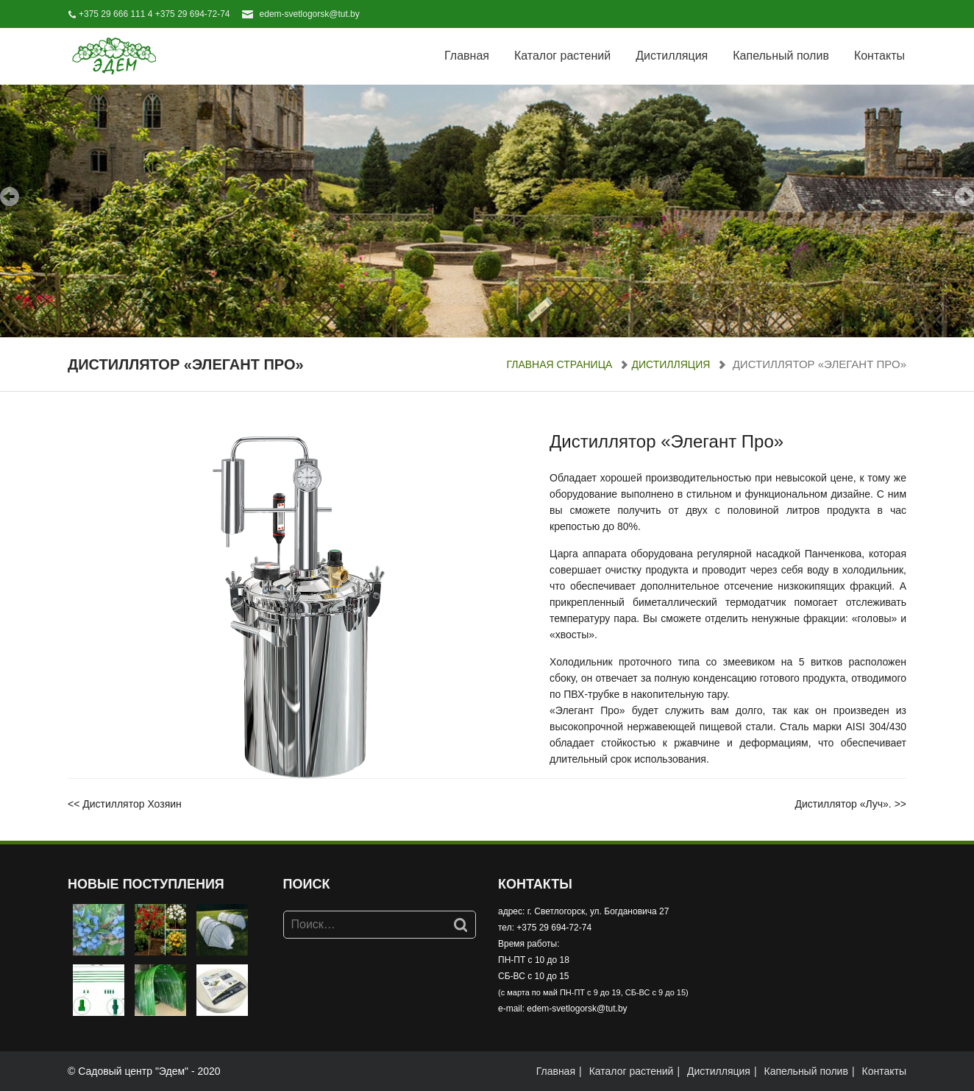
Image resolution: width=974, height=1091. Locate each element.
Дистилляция (672, 55)
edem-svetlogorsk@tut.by (310, 14)
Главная (466, 55)
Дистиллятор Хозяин (132, 804)
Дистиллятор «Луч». (843, 804)
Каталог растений (562, 55)
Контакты (879, 55)
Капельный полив (781, 55)
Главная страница (559, 364)
